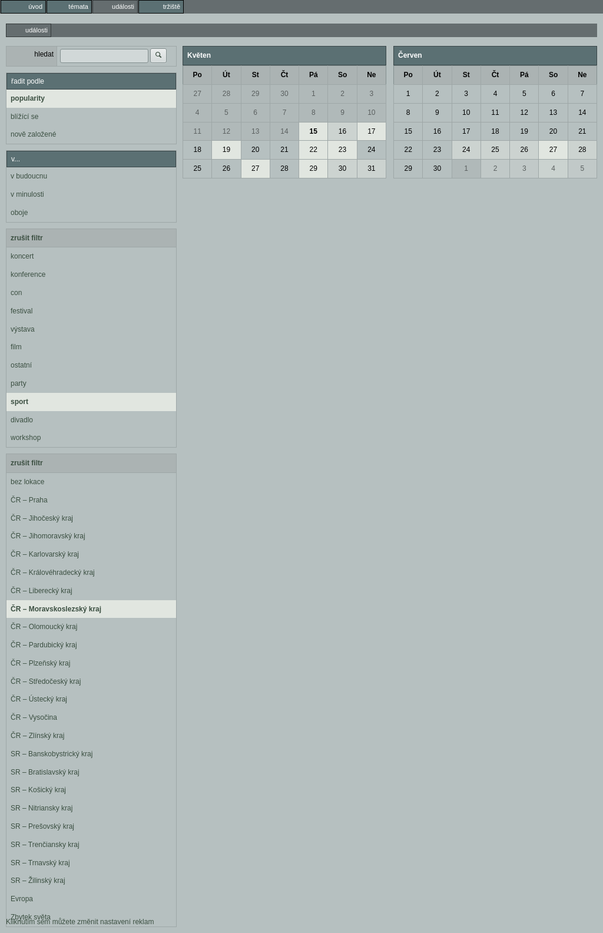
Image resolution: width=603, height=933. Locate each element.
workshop (26, 438)
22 (313, 149)
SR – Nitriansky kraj (41, 808)
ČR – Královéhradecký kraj (53, 572)
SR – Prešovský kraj (42, 826)
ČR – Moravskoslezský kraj (56, 609)
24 (371, 149)
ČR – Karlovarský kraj (45, 554)
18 (197, 149)
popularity (28, 98)
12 (226, 131)
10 (371, 112)
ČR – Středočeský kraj (46, 681)
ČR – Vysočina (34, 717)
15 (313, 131)
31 (371, 168)
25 (197, 168)
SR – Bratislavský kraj (45, 772)
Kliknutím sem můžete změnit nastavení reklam (80, 922)
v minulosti (27, 194)
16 (342, 131)
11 (197, 131)
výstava (23, 329)
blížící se (24, 117)
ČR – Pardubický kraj (44, 645)
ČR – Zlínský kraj (37, 736)
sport (19, 402)
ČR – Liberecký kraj (41, 591)
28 (226, 94)
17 (371, 131)
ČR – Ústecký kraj (39, 699)
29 (255, 94)
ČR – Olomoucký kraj (44, 627)
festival (21, 311)
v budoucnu (29, 176)
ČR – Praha (29, 500)
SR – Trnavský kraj (40, 863)
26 (226, 168)
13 (255, 131)
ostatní (21, 365)
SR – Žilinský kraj (38, 880)
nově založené (33, 134)
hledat (44, 54)
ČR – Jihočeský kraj (42, 518)
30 (284, 94)
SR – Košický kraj (38, 790)
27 (197, 94)
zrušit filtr (27, 238)
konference (28, 274)
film (16, 347)
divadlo (22, 420)
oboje (19, 213)
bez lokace (27, 482)
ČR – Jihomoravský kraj (48, 536)
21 (284, 149)
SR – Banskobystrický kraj (51, 754)
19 (226, 149)
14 (284, 131)
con (16, 293)
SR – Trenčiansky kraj (45, 845)
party (18, 383)
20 (255, 149)
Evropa (22, 899)
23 (342, 149)
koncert (22, 256)
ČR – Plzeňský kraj (40, 663)
